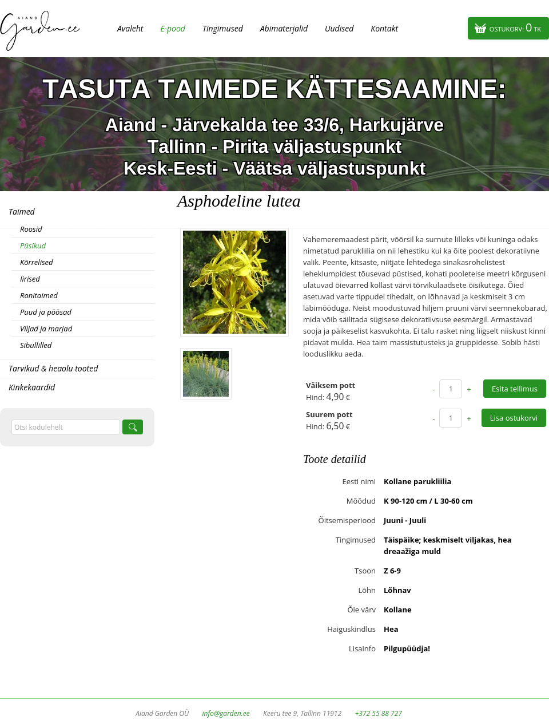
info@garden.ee (226, 713)
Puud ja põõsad (45, 312)
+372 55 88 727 (378, 713)
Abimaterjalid (284, 28)
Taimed (22, 211)
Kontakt (384, 28)
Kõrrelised (36, 262)
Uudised (339, 28)
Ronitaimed (39, 295)
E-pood (172, 28)
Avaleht (130, 28)
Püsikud (33, 245)
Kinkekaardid (32, 387)
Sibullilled (35, 345)
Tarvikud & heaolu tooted (53, 368)
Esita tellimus (515, 388)
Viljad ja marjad (46, 328)
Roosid (31, 229)
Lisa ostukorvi (514, 418)
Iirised (30, 279)
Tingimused (222, 28)
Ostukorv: (515, 27)
